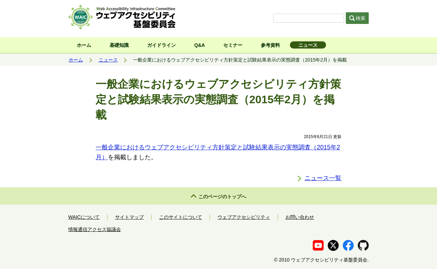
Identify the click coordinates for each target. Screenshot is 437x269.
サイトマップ (129, 217)
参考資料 (270, 45)
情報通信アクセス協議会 (94, 229)
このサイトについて (180, 217)
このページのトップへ (222, 196)
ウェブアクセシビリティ (243, 217)
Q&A (199, 45)
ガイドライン (161, 45)
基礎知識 (119, 45)
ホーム (84, 45)
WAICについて (84, 217)
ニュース (308, 45)
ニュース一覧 (323, 178)
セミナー (232, 45)
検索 (357, 18)
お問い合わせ (299, 217)
